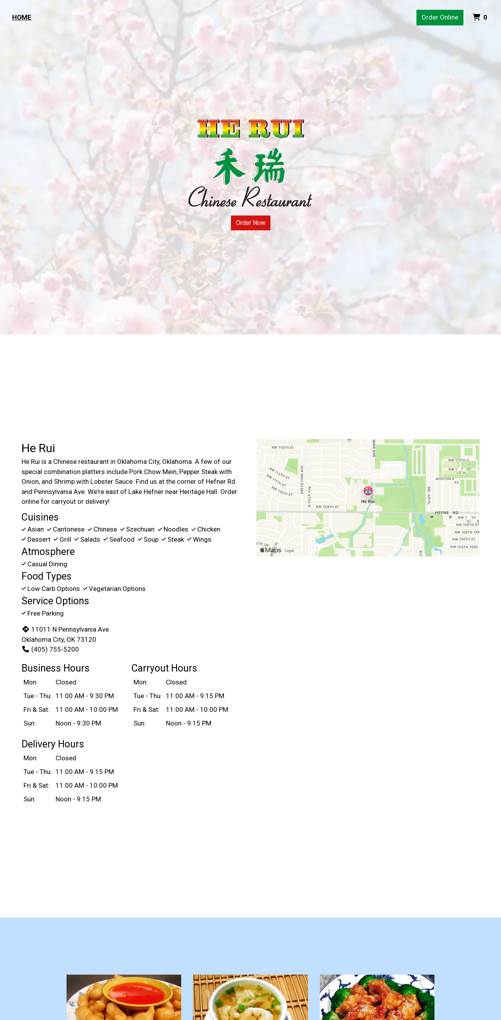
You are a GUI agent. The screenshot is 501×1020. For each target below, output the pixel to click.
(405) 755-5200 (50, 649)
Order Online (440, 17)
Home (21, 17)
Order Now (250, 222)
